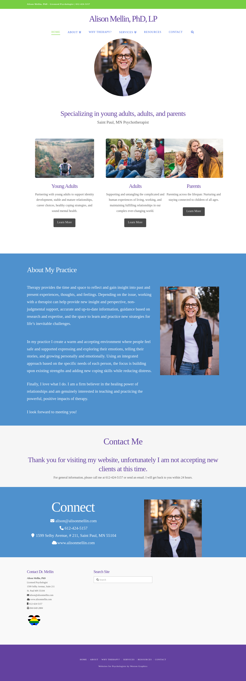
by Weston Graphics (136, 666)
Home (83, 659)
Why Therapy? (110, 659)
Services (129, 659)
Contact (160, 659)
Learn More (133, 222)
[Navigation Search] (192, 30)
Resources (145, 659)
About (94, 659)
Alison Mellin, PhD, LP (123, 19)
